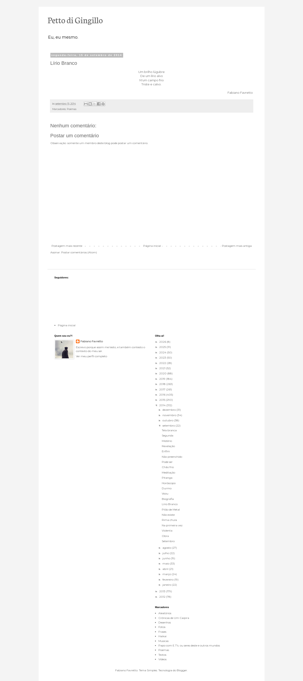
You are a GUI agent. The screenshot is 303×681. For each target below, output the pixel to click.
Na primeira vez (172, 525)
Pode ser (167, 462)
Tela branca (169, 430)
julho (166, 553)
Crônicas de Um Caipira (173, 618)
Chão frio (168, 467)
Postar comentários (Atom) (79, 252)
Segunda (167, 435)
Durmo (166, 488)
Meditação (168, 472)
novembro (169, 415)
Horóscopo (169, 483)
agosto (167, 547)
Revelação (168, 446)
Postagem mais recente (67, 245)
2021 (162, 368)
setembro (169, 425)
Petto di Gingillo (75, 19)
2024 (163, 352)
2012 (162, 596)
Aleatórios (164, 613)
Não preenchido (172, 456)
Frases (162, 631)
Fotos (161, 627)
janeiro (167, 584)
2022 (163, 363)
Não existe (168, 514)
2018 (162, 384)
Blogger (182, 670)
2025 (163, 347)
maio (166, 563)
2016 (162, 394)
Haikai (162, 636)
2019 (162, 378)
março (167, 574)
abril (165, 569)
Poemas (71, 109)
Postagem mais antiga (237, 245)
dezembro (169, 409)
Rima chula (169, 520)
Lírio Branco (170, 504)
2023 (163, 357)
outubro (168, 420)
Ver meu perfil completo (91, 356)
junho (166, 558)
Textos (162, 654)
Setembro (168, 541)
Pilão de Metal (171, 509)
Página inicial (152, 245)
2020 (163, 373)
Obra (165, 536)
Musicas (163, 641)
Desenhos (164, 622)
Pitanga (167, 477)
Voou (165, 493)
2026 (163, 341)
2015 (162, 399)
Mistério (167, 441)
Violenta (167, 530)
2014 (162, 405)
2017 (162, 389)
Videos (162, 659)
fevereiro (168, 579)
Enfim (166, 451)
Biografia (168, 499)
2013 (162, 591)
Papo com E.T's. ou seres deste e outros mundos (189, 645)
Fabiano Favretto (91, 341)
